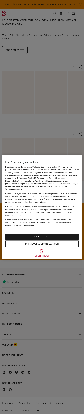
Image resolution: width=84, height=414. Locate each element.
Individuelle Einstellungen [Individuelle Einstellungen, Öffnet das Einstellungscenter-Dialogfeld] (42, 244)
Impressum (31, 225)
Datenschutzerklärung (14, 225)
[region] (42, 207)
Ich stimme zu (42, 236)
